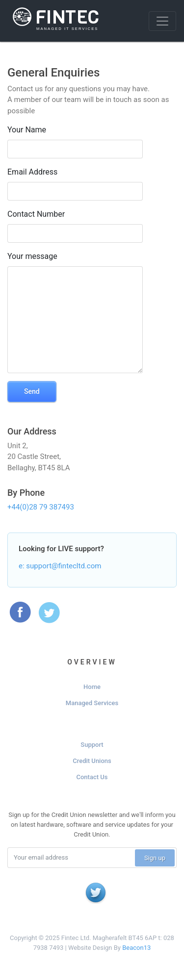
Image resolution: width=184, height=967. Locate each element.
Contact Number (36, 214)
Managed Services (92, 703)
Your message (32, 256)
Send (32, 391)
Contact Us (92, 777)
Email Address (32, 172)
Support (91, 744)
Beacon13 (136, 947)
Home (92, 686)
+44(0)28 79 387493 (40, 507)
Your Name (26, 129)
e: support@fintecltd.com (60, 565)
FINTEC (54, 17)
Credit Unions (92, 760)
